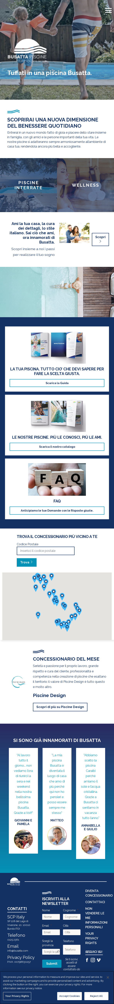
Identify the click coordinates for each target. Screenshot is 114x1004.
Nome (46, 910)
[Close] (108, 977)
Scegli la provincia (48, 943)
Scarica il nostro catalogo (57, 446)
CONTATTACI (95, 902)
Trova (26, 562)
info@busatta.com (17, 950)
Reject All (96, 996)
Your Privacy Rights (91, 938)
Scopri (100, 239)
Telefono (68, 941)
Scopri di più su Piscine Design (60, 707)
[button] (75, 616)
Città (65, 925)
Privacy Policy (21, 957)
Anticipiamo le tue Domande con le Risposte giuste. (57, 510)
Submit (51, 963)
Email (45, 925)
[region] (57, 987)
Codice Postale (27, 544)
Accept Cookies (69, 996)
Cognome (69, 910)
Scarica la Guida (57, 383)
